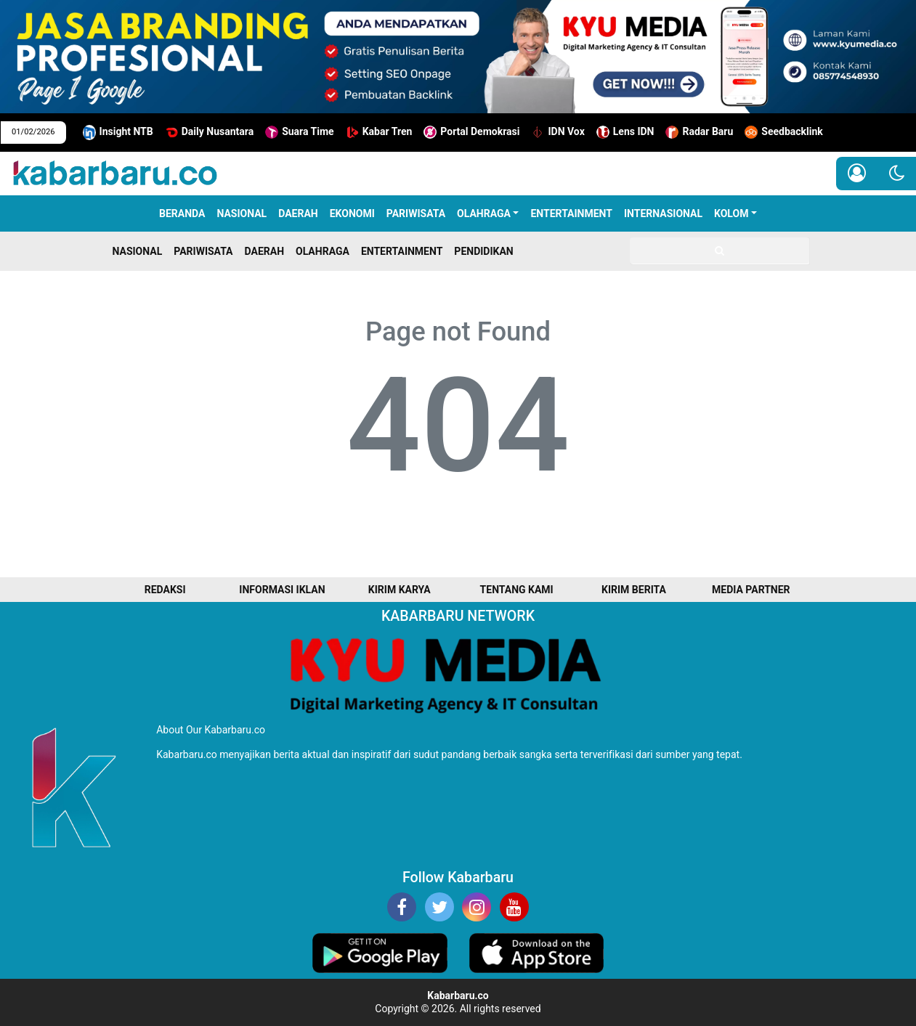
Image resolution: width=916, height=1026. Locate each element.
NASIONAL (241, 213)
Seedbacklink (784, 132)
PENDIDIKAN (483, 251)
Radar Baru (699, 132)
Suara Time (299, 132)
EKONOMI (352, 213)
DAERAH (298, 213)
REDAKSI (165, 589)
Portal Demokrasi (471, 132)
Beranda (182, 213)
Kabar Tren (379, 132)
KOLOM (731, 213)
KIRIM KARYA (399, 589)
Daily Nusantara (209, 132)
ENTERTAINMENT (571, 213)
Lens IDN (625, 132)
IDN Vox (557, 132)
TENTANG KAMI (517, 589)
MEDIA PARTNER (751, 589)
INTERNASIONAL (663, 213)
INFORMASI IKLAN (282, 589)
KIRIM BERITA (633, 589)
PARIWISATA (415, 213)
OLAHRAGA (484, 213)
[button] (897, 173)
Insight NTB (118, 132)
